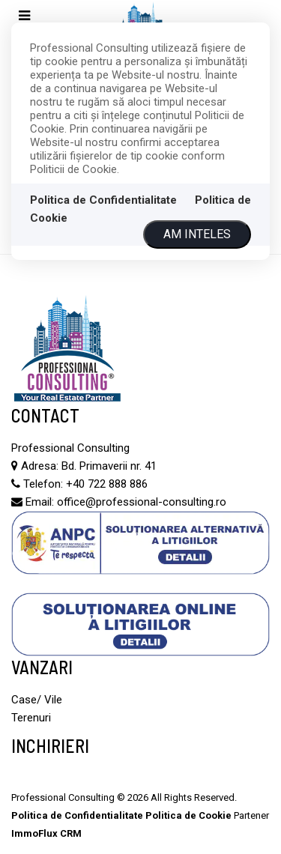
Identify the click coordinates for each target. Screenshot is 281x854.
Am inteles (197, 234)
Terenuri (31, 717)
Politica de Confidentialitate (103, 200)
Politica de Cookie (188, 815)
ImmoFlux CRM (46, 833)
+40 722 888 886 (107, 484)
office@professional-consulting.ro (141, 502)
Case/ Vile (36, 699)
